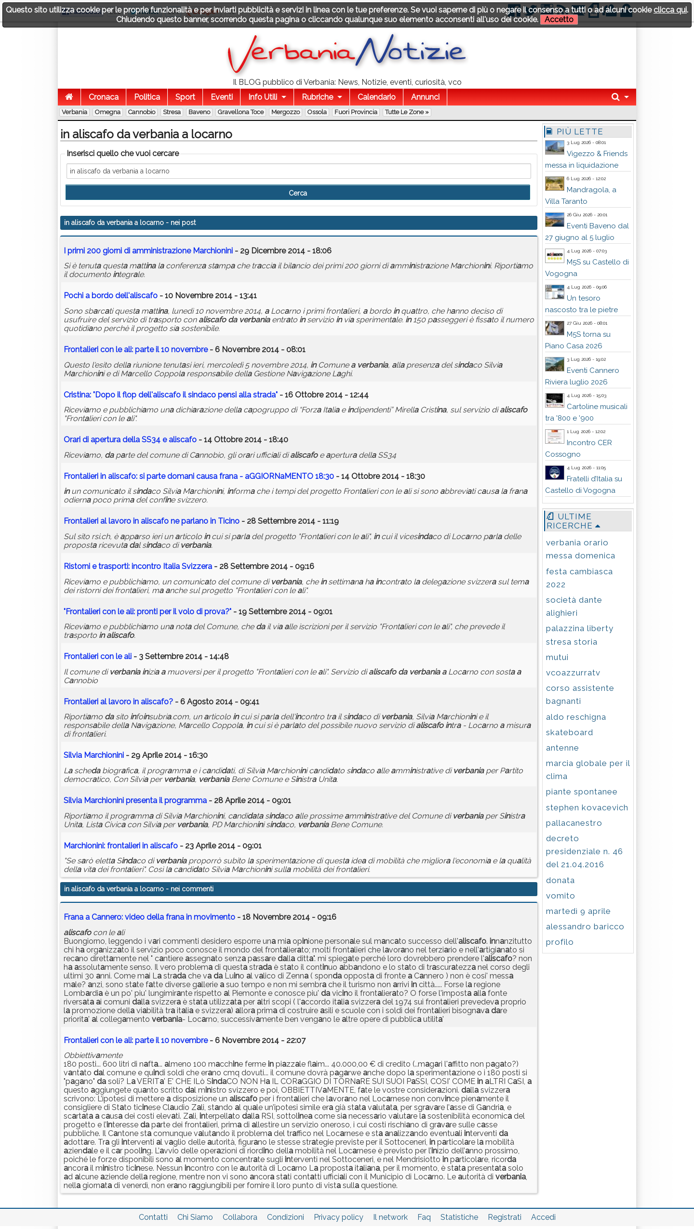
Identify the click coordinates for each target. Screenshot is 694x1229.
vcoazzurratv (573, 672)
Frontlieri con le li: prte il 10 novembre (136, 349)
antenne (562, 748)
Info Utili (262, 97)
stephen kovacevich (587, 807)
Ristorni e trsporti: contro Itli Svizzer (138, 566)
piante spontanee (582, 791)
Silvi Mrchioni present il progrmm (135, 800)
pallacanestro (574, 823)
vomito (560, 895)
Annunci (425, 97)
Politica (147, 97)
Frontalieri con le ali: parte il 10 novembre (136, 1040)
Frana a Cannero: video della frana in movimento (149, 917)
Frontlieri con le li (98, 656)
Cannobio (141, 112)
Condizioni (285, 1217)
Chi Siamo (195, 1217)
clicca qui (670, 9)
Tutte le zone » (407, 112)
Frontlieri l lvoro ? (118, 701)
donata (560, 880)
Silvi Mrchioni (94, 755)
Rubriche (317, 97)
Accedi (543, 1217)
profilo (560, 942)
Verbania (74, 112)
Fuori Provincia (355, 112)
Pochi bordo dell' (112, 295)
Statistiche (459, 1217)
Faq (424, 1217)
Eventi (222, 97)
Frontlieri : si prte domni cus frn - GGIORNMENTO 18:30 (199, 476)
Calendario (377, 97)
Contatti (153, 1217)
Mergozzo (285, 112)
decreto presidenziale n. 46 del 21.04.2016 (584, 851)
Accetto (559, 19)
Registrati (504, 1217)
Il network (390, 1217)
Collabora (240, 1217)
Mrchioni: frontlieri (121, 845)
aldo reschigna (576, 717)
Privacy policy (338, 1217)
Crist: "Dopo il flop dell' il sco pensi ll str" (171, 394)
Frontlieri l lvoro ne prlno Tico (152, 521)
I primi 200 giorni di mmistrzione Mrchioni (148, 250)
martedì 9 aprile (578, 911)
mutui (557, 657)
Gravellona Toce (241, 112)
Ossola (317, 112)
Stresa (172, 112)
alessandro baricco (585, 926)
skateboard (569, 732)
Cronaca (104, 97)
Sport (185, 97)
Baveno (199, 112)
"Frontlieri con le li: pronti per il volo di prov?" (147, 611)
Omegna (107, 112)
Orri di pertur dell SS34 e (130, 439)
